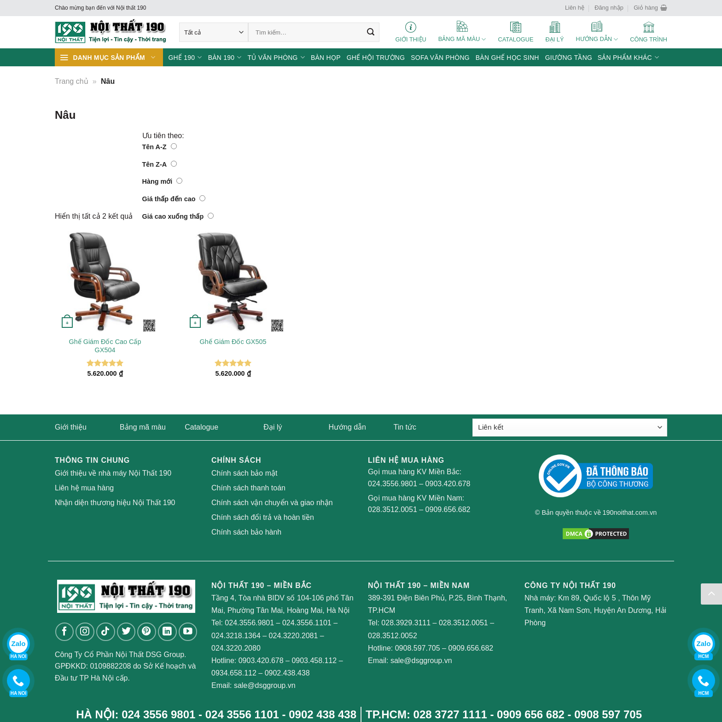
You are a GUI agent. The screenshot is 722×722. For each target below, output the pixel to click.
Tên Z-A (159, 164)
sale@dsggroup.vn (265, 685)
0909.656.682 (448, 509)
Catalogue (201, 427)
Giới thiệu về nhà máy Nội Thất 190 (113, 473)
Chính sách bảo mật (244, 473)
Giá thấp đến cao (174, 199)
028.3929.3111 (406, 623)
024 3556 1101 (242, 714)
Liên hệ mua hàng (84, 488)
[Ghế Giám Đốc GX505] (233, 281)
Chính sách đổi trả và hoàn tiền (262, 517)
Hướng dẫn (347, 427)
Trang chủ (71, 81)
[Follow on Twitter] (126, 632)
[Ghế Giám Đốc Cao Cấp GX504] (105, 281)
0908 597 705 (608, 714)
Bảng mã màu (143, 427)
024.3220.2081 (293, 636)
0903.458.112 (314, 660)
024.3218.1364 (236, 636)
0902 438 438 (322, 714)
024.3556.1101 (307, 623)
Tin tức (405, 427)
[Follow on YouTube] (188, 632)
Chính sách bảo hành (246, 532)
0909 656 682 (531, 714)
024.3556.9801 (392, 484)
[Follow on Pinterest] (146, 632)
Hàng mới (162, 181)
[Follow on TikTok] (105, 632)
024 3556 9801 (158, 714)
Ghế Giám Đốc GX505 (233, 341)
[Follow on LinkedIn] (167, 632)
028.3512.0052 (392, 636)
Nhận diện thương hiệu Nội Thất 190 (115, 503)
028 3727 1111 (450, 714)
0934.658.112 (233, 673)
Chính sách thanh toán (248, 488)
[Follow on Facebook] (64, 632)
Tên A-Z (159, 147)
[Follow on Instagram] (85, 632)
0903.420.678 (448, 484)
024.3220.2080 (236, 648)
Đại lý (272, 427)
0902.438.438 (287, 673)
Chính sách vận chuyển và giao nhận (272, 503)
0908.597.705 (417, 648)
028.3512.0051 (392, 509)
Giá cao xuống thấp (178, 216)
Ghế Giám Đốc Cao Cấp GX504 (105, 346)
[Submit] (370, 32)
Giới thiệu (71, 427)
